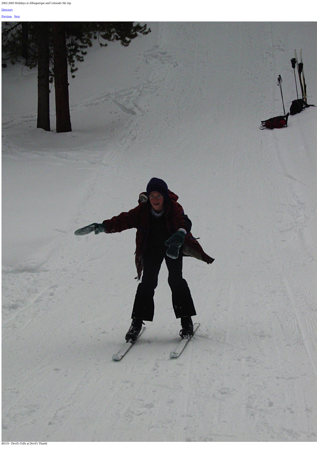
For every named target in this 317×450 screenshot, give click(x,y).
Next (17, 16)
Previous (6, 16)
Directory (7, 9)
